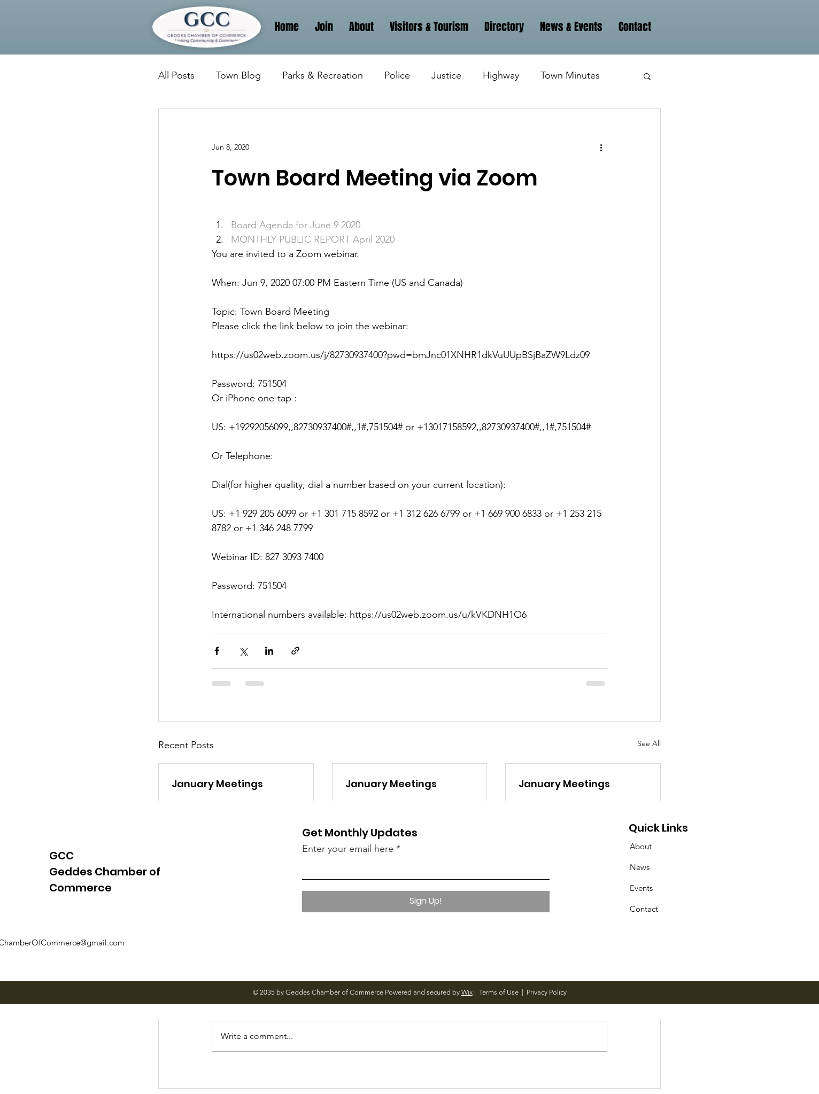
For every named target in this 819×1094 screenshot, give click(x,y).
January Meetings (217, 783)
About (641, 846)
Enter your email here (347, 849)
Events (641, 888)
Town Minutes (570, 75)
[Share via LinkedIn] (269, 651)
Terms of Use (499, 992)
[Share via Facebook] (217, 651)
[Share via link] (295, 651)
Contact (644, 909)
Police (397, 75)
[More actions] (600, 147)
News (640, 867)
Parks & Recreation (322, 75)
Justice (446, 75)
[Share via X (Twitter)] (243, 651)
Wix (467, 992)
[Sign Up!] (426, 901)
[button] (647, 76)
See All (649, 743)
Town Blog (238, 75)
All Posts (176, 75)
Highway (501, 75)
